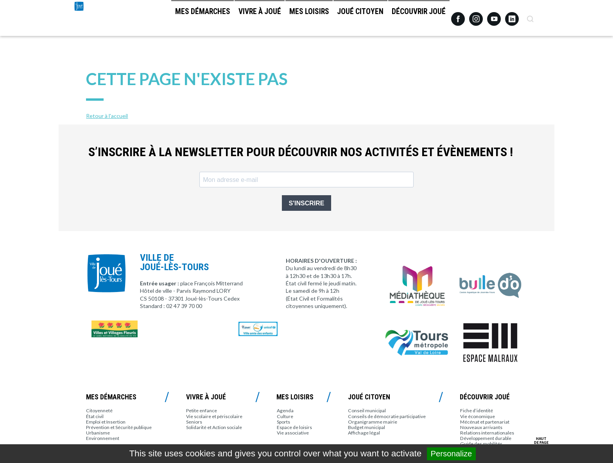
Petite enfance (201, 410)
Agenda (285, 410)
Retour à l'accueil (107, 115)
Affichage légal (364, 433)
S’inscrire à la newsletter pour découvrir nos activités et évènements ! (300, 152)
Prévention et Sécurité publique (119, 427)
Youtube (494, 16)
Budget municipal (366, 427)
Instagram (476, 15)
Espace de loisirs (294, 427)
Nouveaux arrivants (481, 427)
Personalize (451, 453)
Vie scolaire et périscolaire (214, 416)
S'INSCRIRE (306, 203)
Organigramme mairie (372, 422)
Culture (285, 416)
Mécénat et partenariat (484, 422)
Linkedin (512, 15)
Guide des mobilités (481, 444)
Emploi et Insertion (105, 422)
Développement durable (485, 438)
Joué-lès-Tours (100, 35)
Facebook (458, 16)
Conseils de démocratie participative (387, 416)
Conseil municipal (367, 410)
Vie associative (293, 433)
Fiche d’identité (476, 410)
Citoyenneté (99, 410)
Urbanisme (98, 433)
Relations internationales (487, 433)
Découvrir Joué (415, 19)
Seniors (194, 422)
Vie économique (477, 416)
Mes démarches (167, 19)
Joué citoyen (349, 19)
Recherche (530, 16)
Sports (283, 422)
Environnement (102, 438)
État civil (95, 416)
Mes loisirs (290, 19)
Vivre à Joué (232, 19)
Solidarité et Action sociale (214, 427)
